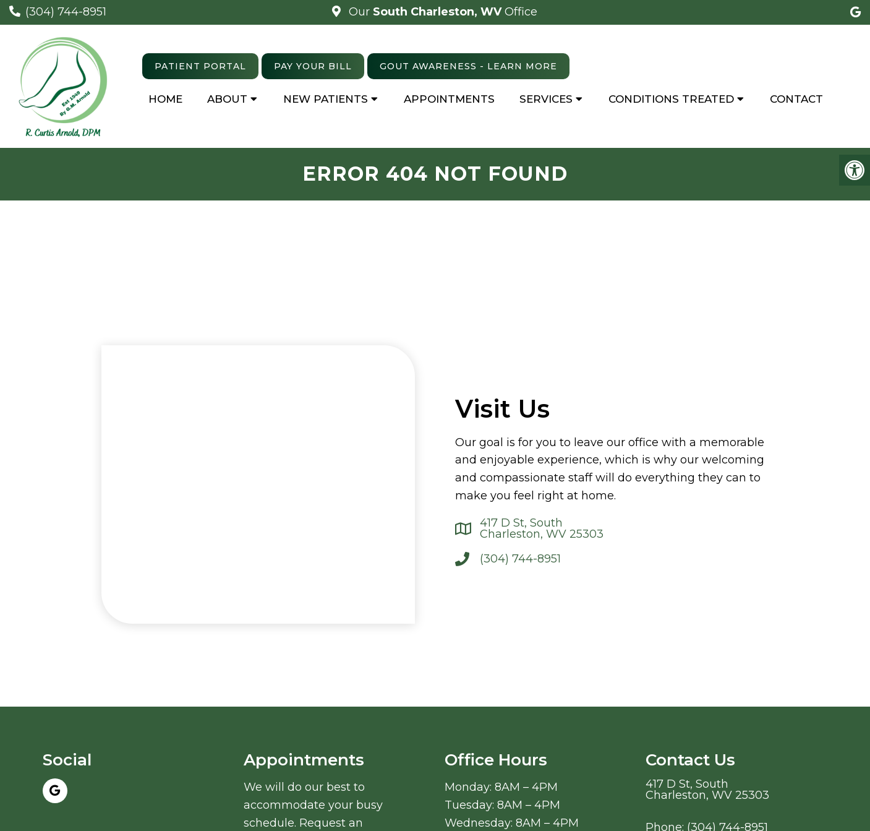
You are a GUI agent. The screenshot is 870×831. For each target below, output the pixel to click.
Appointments (449, 99)
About (227, 99)
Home (165, 99)
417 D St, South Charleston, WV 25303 (541, 528)
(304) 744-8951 (65, 12)
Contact (796, 99)
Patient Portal (200, 66)
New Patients (325, 99)
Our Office (441, 12)
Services (546, 99)
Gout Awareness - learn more (468, 66)
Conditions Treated (671, 99)
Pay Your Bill (313, 66)
